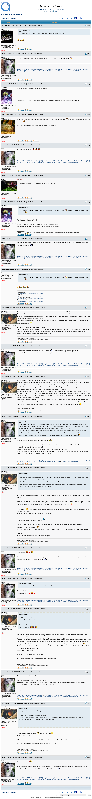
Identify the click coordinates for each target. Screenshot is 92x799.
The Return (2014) (41, 71)
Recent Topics (49, 9)
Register (48, 11)
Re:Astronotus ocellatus (35, 25)
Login (55, 11)
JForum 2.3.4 (37, 797)
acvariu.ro (61, 9)
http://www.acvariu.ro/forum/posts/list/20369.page (30, 301)
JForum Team (46, 797)
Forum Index (5, 18)
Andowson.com (59, 797)
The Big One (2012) (22, 71)
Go (88, 18)
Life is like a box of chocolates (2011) (67, 69)
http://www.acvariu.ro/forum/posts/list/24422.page (30, 293)
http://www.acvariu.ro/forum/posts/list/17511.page (30, 296)
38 (82, 18)
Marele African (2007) (37, 69)
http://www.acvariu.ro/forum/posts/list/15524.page (30, 298)
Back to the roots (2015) (53, 71)
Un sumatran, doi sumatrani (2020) (70, 71)
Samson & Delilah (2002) (23, 69)
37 (78, 18)
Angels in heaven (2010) (50, 69)
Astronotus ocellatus (11, 14)
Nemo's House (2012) (84, 69)
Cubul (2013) (32, 71)
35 (72, 18)
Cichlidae (13, 18)
